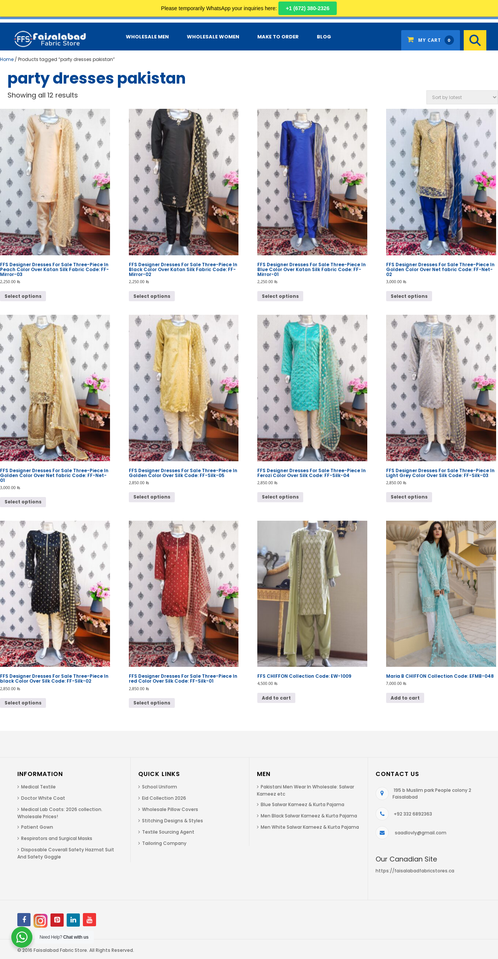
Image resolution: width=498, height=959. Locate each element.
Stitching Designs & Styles (172, 820)
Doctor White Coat (43, 798)
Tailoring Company (164, 843)
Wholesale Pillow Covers (170, 809)
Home (7, 59)
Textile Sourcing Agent (168, 832)
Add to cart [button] (276, 698)
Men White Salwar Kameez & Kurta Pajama (310, 827)
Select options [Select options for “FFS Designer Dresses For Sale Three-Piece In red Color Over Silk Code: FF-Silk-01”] (151, 703)
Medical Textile (38, 787)
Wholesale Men (147, 36)
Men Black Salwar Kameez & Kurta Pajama (309, 816)
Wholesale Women (213, 36)
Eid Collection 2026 (164, 798)
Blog (324, 36)
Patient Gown (37, 827)
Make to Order (278, 36)
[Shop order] (462, 97)
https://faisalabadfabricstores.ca (415, 871)
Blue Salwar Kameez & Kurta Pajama (302, 804)
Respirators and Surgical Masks (56, 838)
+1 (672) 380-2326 (308, 8)
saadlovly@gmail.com (420, 832)
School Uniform (159, 787)
